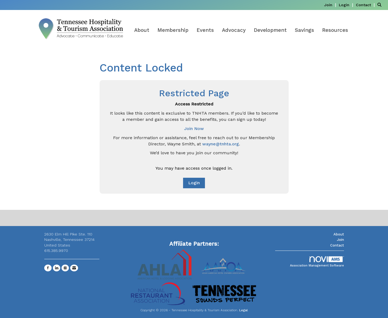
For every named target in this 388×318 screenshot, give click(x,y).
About (141, 30)
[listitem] (331, 4)
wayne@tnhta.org (220, 143)
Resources (335, 30)
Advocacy (234, 30)
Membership (172, 30)
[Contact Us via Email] (74, 268)
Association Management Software (317, 261)
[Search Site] (380, 4)
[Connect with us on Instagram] (65, 268)
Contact (337, 245)
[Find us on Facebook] (48, 268)
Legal (243, 310)
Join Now (194, 128)
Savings (304, 30)
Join (340, 240)
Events (205, 30)
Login (194, 182)
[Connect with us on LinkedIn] (56, 268)
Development (270, 30)
